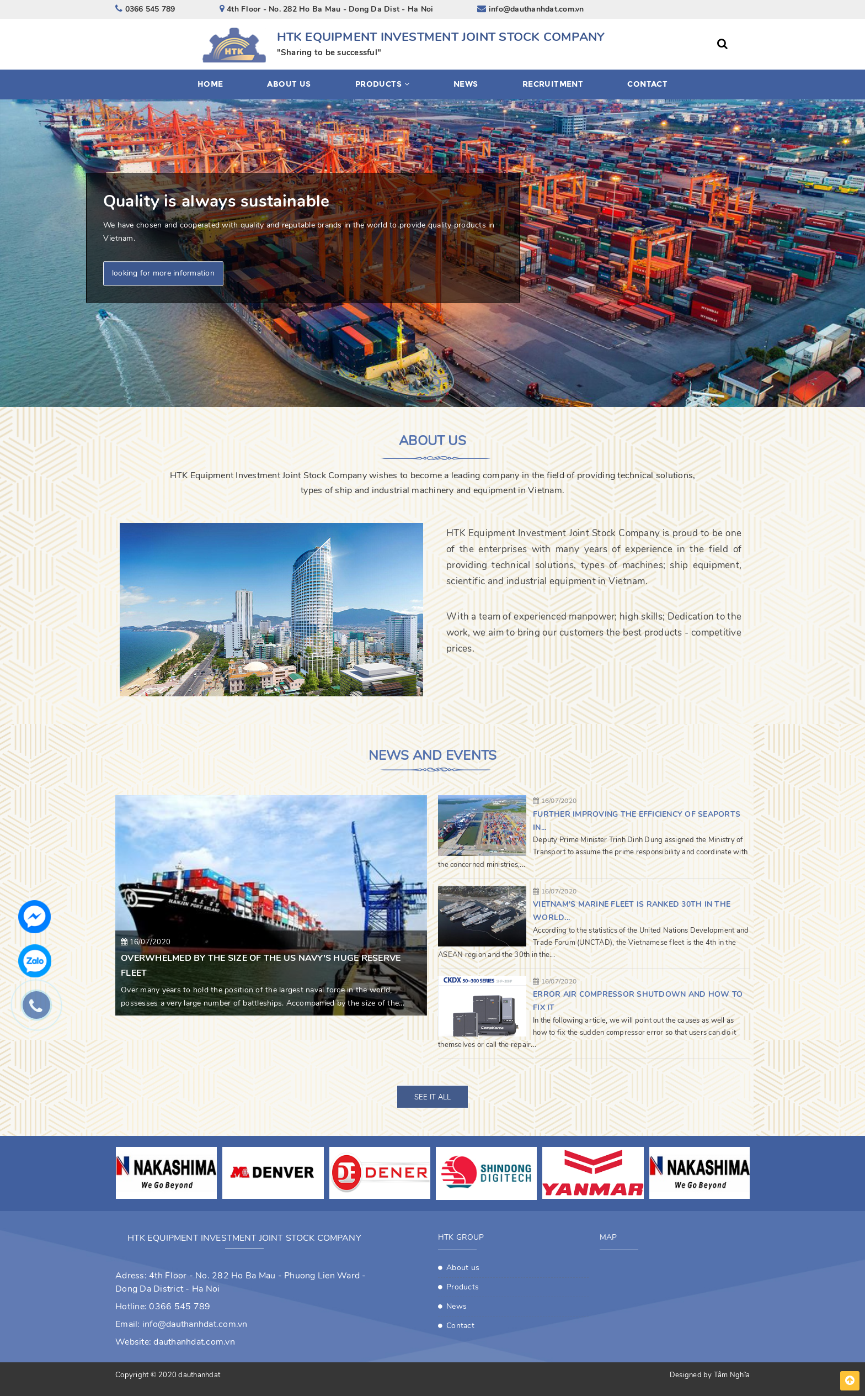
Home (210, 84)
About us (289, 84)
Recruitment (553, 84)
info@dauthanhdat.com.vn (195, 1324)
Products (382, 84)
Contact (647, 84)
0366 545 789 (179, 1306)
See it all (432, 1097)
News (465, 84)
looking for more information (163, 273)
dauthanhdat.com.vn (194, 1342)
